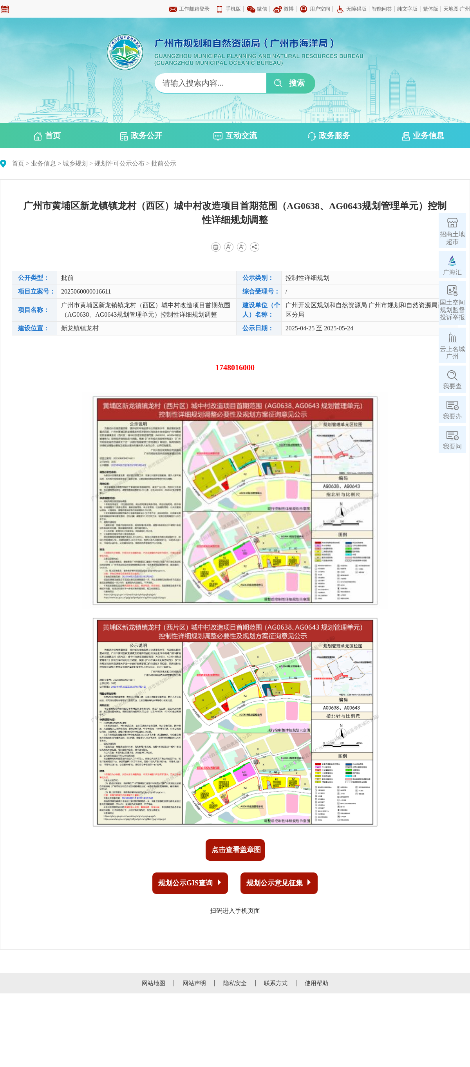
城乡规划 (75, 163)
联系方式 (275, 983)
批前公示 (163, 163)
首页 (47, 136)
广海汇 (452, 272)
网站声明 (194, 983)
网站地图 (153, 983)
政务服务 (329, 136)
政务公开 (141, 136)
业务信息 (423, 136)
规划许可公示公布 (119, 163)
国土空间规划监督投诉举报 (452, 310)
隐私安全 (235, 983)
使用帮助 (316, 983)
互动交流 (235, 136)
